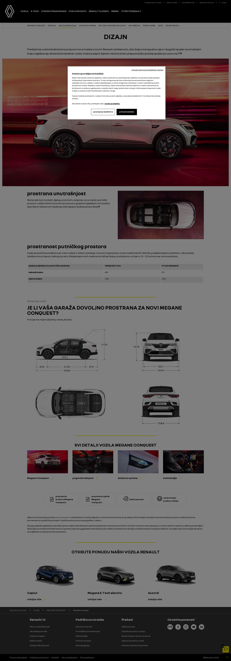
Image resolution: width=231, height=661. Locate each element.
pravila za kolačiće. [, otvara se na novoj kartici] (112, 104)
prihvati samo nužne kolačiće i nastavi (147, 70)
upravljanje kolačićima (103, 112)
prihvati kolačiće (126, 112)
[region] (116, 93)
